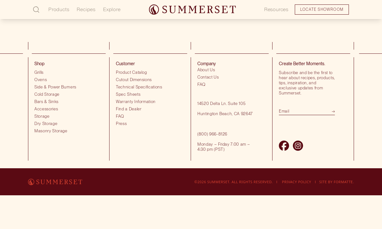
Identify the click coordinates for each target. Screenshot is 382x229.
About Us (206, 69)
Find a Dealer (129, 108)
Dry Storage (45, 123)
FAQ (120, 116)
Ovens (40, 79)
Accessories (46, 108)
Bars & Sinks (46, 101)
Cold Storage (47, 94)
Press (121, 123)
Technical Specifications (139, 86)
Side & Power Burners (55, 86)
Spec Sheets (128, 94)
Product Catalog (131, 72)
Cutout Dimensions (134, 79)
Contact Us (208, 77)
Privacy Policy (296, 181)
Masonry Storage (50, 130)
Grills (39, 72)
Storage (42, 116)
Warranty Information (136, 101)
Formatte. (344, 181)
